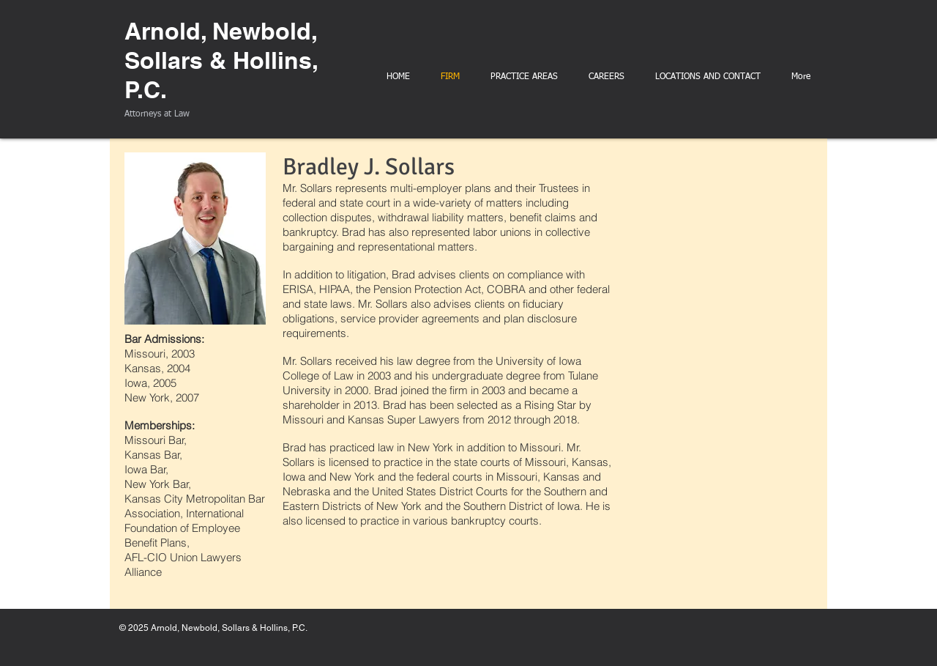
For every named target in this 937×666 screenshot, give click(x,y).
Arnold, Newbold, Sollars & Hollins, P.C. (221, 60)
